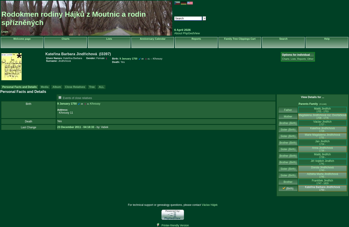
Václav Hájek (210, 204)
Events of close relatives (77, 98)
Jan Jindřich (322, 142)
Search (283, 38)
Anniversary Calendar (153, 38)
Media (45, 87)
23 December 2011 (69, 127)
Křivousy (95, 103)
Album (57, 87)
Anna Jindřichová (322, 149)
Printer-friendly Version (175, 225)
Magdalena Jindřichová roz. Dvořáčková (322, 116)
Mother (288, 116)
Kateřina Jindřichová (322, 129)
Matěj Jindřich (322, 110)
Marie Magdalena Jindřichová (322, 136)
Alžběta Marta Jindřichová (322, 175)
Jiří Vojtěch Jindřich (322, 162)
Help (327, 38)
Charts (66, 38)
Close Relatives (75, 87)
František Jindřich (322, 182)
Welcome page (22, 38)
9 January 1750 (67, 103)
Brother (288, 181)
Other (310, 58)
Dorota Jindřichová (322, 169)
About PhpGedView (187, 33)
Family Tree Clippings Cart (240, 38)
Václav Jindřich (322, 123)
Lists (109, 38)
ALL (101, 87)
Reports (196, 38)
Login (4, 31)
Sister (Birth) (288, 129)
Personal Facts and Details (19, 87)
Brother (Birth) (287, 123)
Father (288, 110)
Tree (92, 87)
